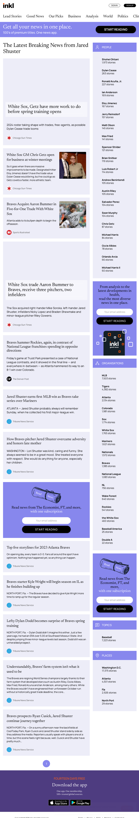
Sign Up (129, 5)
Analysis (92, 16)
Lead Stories (12, 16)
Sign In (114, 5)
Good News (35, 16)
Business (74, 16)
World (108, 16)
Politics (123, 16)
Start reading (115, 29)
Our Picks (56, 16)
